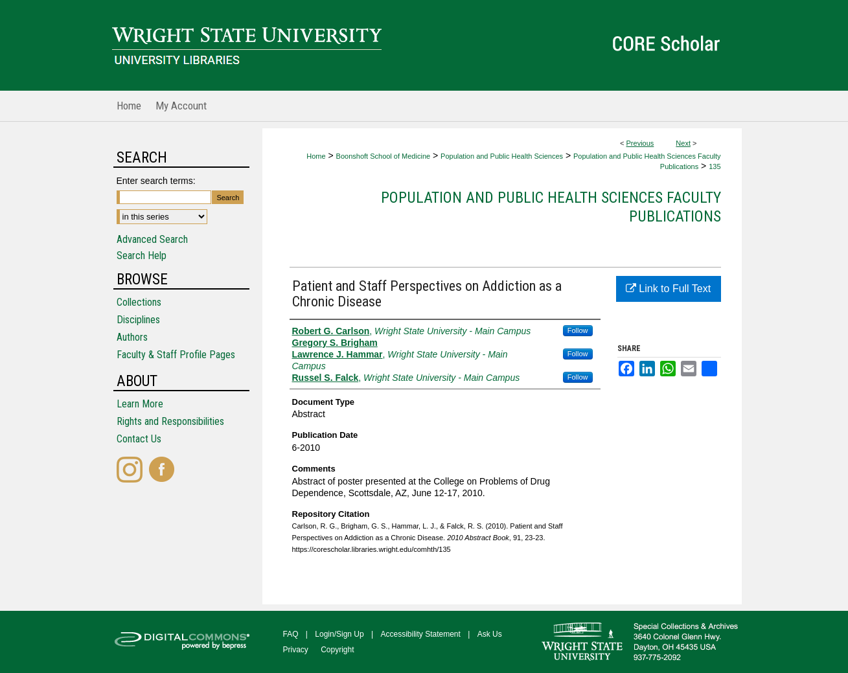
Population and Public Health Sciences (502, 156)
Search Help (141, 255)
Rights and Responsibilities (170, 421)
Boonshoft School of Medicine (383, 156)
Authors (132, 337)
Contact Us (139, 439)
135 (714, 166)
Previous (640, 143)
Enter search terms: (156, 181)
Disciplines (138, 320)
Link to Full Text (668, 288)
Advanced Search (152, 239)
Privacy (295, 649)
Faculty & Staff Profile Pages (176, 354)
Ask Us (489, 634)
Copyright (337, 649)
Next (683, 143)
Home (315, 156)
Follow (577, 330)
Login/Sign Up (339, 634)
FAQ (291, 634)
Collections (139, 302)
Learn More (140, 404)
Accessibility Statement (421, 634)
